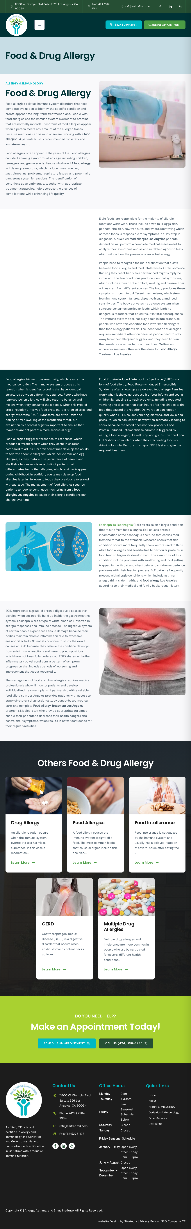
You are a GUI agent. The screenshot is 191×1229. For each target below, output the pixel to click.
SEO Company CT (173, 1221)
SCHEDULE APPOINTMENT (164, 25)
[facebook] (160, 6)
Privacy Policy (149, 1221)
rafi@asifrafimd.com (137, 6)
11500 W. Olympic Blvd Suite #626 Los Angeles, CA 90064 (75, 1100)
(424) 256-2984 (126, 25)
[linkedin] (170, 6)
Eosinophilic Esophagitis (119, 525)
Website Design (108, 1221)
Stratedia (130, 1221)
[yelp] (180, 6)
